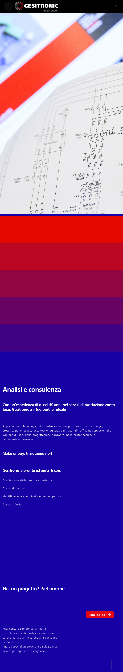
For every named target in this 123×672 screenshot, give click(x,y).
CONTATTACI (100, 615)
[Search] (115, 6)
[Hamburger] (8, 6)
